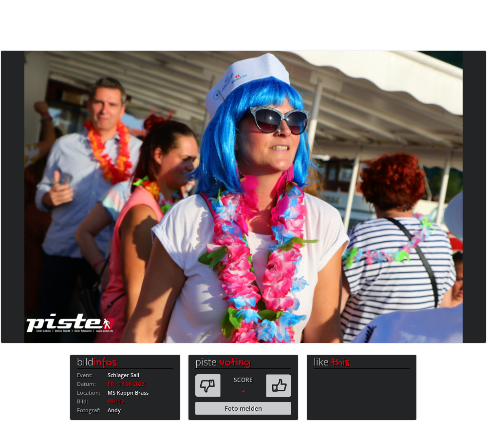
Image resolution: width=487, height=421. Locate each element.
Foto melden (243, 408)
